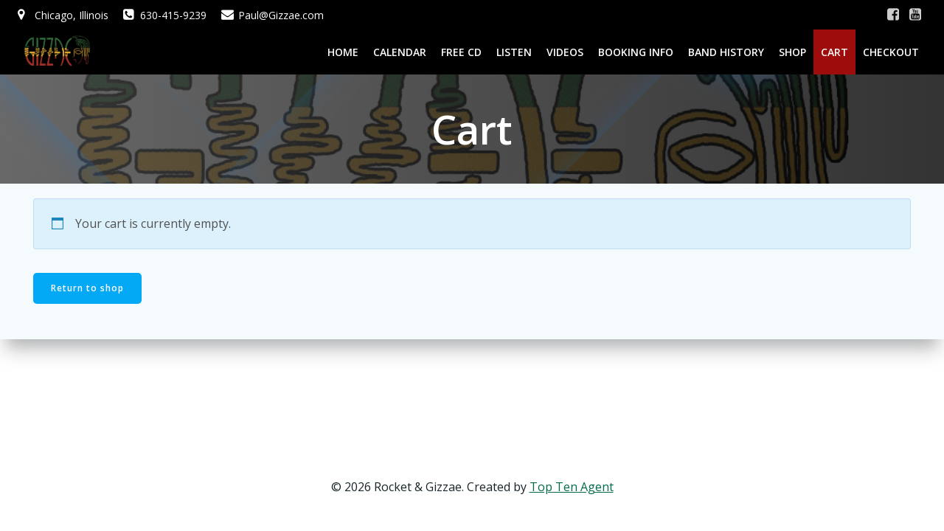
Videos (564, 52)
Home (342, 52)
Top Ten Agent (572, 487)
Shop (792, 52)
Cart (834, 52)
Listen (514, 52)
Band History (726, 52)
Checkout (891, 52)
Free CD (461, 52)
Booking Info (635, 52)
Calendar (399, 52)
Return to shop (87, 288)
